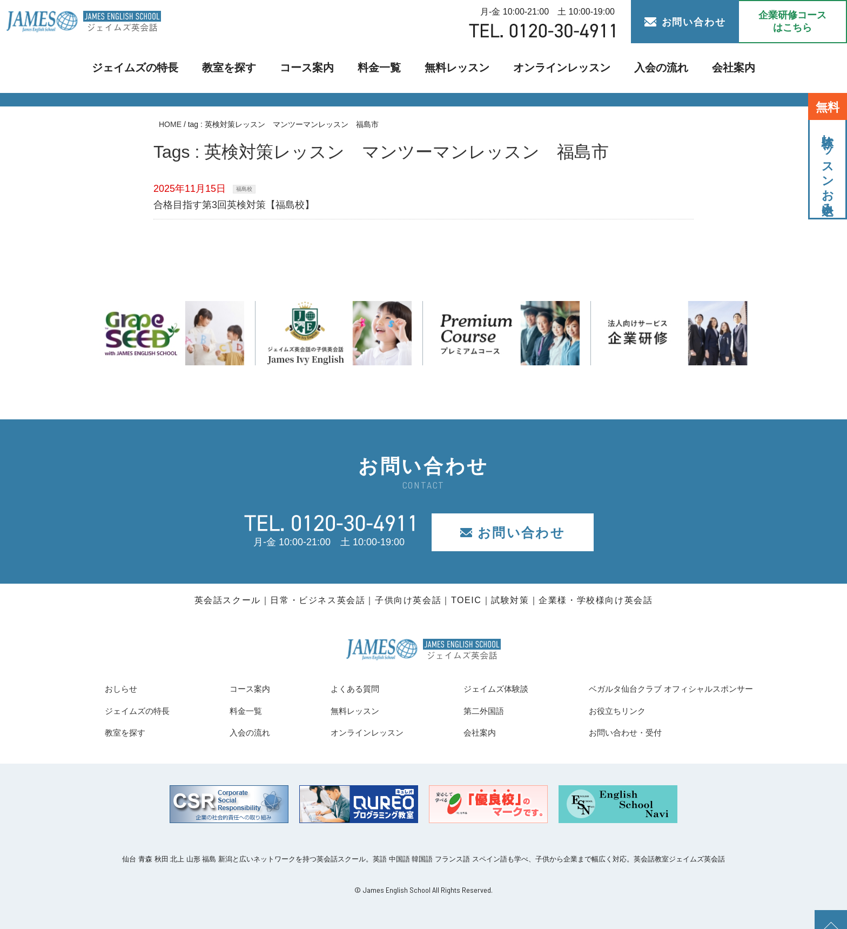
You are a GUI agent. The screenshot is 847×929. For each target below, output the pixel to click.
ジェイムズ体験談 (477, 688)
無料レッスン (455, 68)
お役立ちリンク (590, 710)
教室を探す (240, 68)
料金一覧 (382, 68)
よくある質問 (340, 688)
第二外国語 (462, 710)
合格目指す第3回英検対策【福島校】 (233, 204)
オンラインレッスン (552, 68)
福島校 (244, 189)
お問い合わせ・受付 (599, 732)
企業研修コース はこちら (792, 21)
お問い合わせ (685, 22)
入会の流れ (644, 68)
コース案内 (313, 68)
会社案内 (713, 68)
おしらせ (124, 688)
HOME (170, 124)
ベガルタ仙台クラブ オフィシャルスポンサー (654, 688)
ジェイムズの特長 (152, 68)
